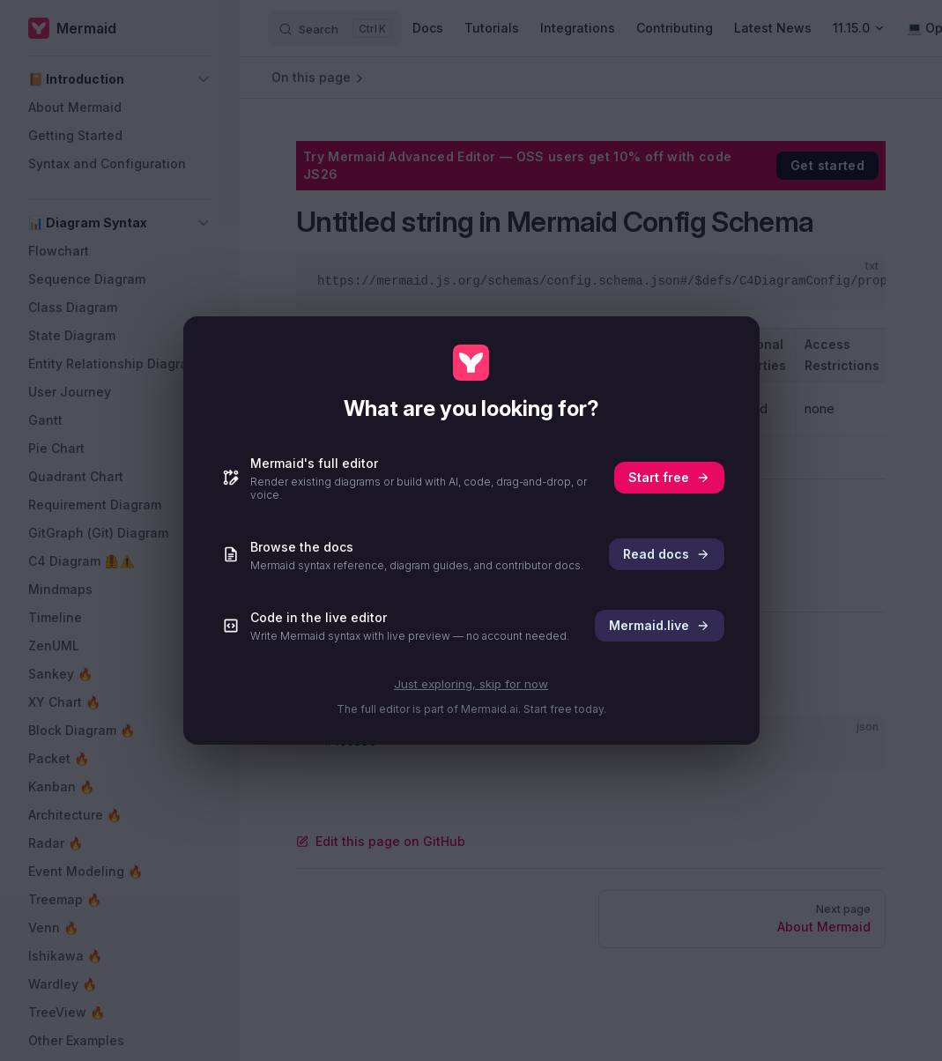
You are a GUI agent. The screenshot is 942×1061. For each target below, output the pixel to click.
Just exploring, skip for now (471, 684)
